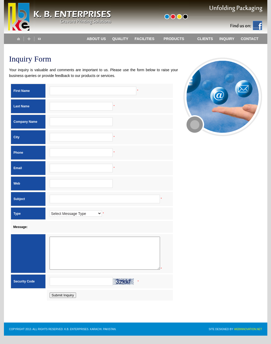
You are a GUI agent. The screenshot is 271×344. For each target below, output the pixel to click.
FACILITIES (146, 39)
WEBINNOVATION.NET (248, 337)
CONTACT (249, 39)
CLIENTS (205, 39)
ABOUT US (96, 39)
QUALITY (120, 39)
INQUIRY (227, 39)
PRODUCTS (178, 38)
